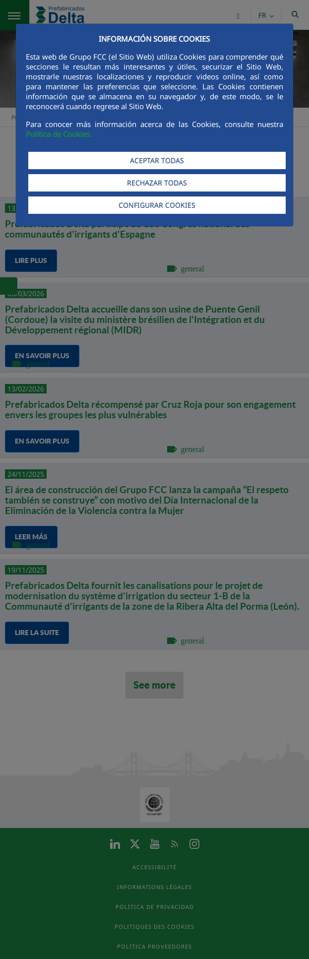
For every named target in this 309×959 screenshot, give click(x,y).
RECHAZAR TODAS (157, 183)
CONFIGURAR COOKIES (157, 205)
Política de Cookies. (59, 134)
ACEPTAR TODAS (157, 160)
